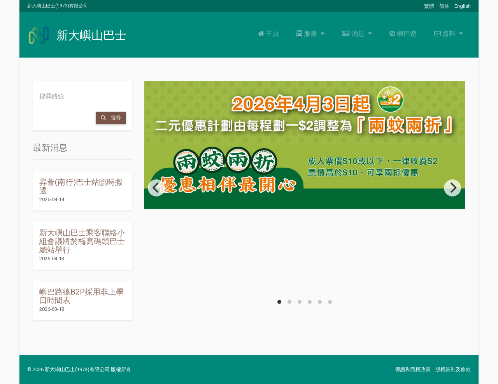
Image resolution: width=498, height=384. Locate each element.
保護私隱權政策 (413, 369)
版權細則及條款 (453, 369)
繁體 (429, 6)
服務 (309, 33)
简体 (444, 6)
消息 (356, 33)
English (462, 6)
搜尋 (111, 118)
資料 (447, 33)
